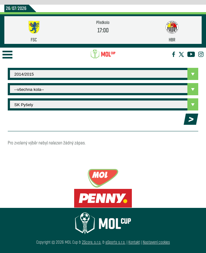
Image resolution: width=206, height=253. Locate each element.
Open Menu (7, 55)
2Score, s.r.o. (91, 242)
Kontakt (134, 242)
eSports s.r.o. (115, 242)
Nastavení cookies (156, 242)
